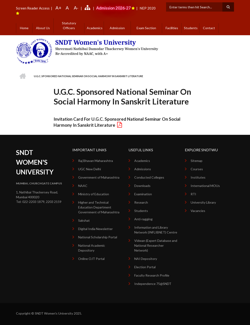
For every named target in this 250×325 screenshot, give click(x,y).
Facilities (172, 28)
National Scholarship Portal (97, 237)
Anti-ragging (143, 219)
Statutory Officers (69, 25)
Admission (117, 28)
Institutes (198, 177)
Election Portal (145, 267)
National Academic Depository (91, 247)
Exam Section (146, 28)
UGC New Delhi (89, 169)
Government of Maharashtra (98, 177)
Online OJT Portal (91, 259)
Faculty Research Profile (151, 275)
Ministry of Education (93, 194)
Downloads (142, 186)
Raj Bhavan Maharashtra (95, 161)
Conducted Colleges (149, 177)
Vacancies (198, 211)
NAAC (82, 186)
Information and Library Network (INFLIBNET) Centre (155, 229)
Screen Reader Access (33, 8)
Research (141, 202)
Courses (197, 169)
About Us (43, 28)
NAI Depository (145, 259)
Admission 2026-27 (113, 8)
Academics (95, 28)
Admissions (142, 169)
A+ (58, 7)
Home (24, 28)
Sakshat (84, 220)
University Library (203, 202)
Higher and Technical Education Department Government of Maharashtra (98, 207)
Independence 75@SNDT (152, 284)
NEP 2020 (147, 8)
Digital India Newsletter (95, 229)
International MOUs (205, 186)
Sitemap (196, 161)
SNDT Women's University (95, 42)
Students (191, 28)
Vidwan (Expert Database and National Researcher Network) (155, 245)
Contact (209, 28)
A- (76, 7)
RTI (193, 194)
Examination (143, 194)
